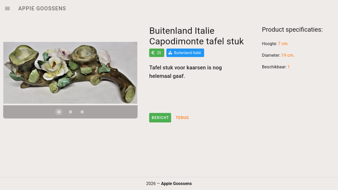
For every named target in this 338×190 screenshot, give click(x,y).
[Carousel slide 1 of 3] (59, 119)
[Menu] (7, 8)
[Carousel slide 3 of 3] (82, 119)
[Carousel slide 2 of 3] (70, 119)
